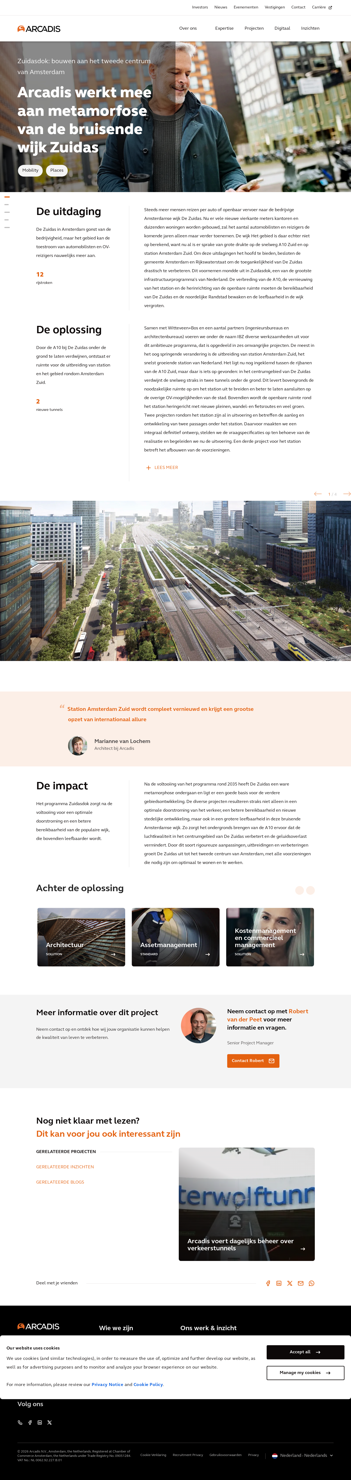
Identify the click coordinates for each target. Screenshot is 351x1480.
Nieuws (220, 7)
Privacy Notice (107, 1466)
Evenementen (246, 7)
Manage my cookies (300, 1454)
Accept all (300, 1433)
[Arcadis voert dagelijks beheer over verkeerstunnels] (247, 1204)
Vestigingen (275, 7)
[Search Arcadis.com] (330, 28)
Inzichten (310, 28)
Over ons (188, 28)
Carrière (319, 7)
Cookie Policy (148, 1466)
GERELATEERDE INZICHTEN (65, 1167)
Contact (298, 7)
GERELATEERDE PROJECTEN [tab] (66, 1152)
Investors (200, 7)
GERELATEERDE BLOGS (60, 1182)
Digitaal (282, 28)
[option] (175, 596)
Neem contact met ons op (50, 1383)
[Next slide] (310, 890)
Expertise (224, 28)
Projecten (254, 28)
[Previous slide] (299, 890)
